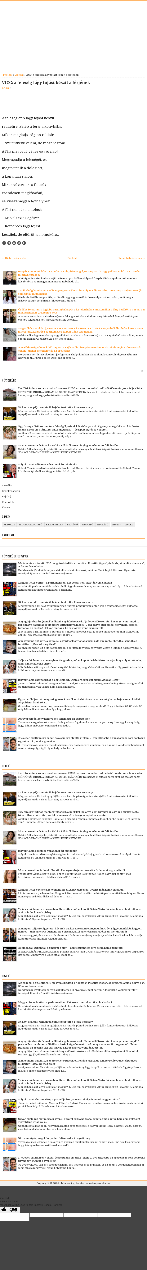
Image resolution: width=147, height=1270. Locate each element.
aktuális (9, 525)
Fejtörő (6, 496)
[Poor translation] (14, 1210)
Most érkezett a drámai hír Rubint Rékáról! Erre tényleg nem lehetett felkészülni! (68, 445)
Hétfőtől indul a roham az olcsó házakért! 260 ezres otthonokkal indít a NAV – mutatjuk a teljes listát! (81, 388)
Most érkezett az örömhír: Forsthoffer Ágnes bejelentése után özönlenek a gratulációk (72, 870)
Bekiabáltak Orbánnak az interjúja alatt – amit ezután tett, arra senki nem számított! (70, 947)
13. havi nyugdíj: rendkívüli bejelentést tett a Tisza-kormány (55, 407)
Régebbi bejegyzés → (131, 258)
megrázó (102, 525)
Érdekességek (11, 491)
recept (116, 525)
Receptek (8, 502)
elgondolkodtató (30, 525)
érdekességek (54, 525)
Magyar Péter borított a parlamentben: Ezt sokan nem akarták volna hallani (65, 582)
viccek (19, 74)
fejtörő (72, 525)
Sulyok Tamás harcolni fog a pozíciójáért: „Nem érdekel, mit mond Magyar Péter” (69, 679)
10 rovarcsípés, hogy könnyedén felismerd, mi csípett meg (54, 718)
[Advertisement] (73, 31)
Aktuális (7, 485)
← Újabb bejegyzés (14, 258)
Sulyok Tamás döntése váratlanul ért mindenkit (47, 464)
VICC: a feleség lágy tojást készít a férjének (46, 83)
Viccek (6, 507)
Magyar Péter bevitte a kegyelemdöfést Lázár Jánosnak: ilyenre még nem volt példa (70, 889)
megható (87, 525)
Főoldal (7, 74)
